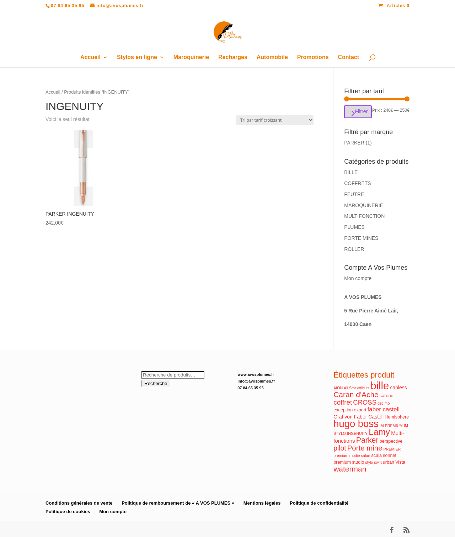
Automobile (272, 57)
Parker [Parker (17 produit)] (367, 440)
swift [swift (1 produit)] (377, 462)
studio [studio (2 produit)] (358, 462)
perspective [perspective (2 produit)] (391, 441)
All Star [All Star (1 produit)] (350, 388)
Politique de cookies (68, 511)
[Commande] (275, 120)
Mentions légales (262, 503)
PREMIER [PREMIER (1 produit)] (392, 449)
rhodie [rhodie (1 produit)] (354, 455)
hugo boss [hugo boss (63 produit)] (356, 423)
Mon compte (357, 278)
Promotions (313, 57)
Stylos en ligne (137, 57)
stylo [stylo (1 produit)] (369, 462)
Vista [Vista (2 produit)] (400, 462)
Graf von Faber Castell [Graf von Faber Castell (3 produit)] (358, 417)
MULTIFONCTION (364, 216)
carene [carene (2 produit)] (387, 395)
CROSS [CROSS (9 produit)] (364, 402)
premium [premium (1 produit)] (340, 455)
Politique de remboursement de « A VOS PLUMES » (178, 503)
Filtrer (361, 111)
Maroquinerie (191, 57)
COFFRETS (357, 183)
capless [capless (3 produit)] (398, 387)
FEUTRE (354, 194)
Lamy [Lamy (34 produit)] (379, 432)
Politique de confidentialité (319, 503)
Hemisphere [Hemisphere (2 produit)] (397, 417)
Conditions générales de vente (79, 503)
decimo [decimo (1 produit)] (384, 403)
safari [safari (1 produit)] (365, 455)
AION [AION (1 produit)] (338, 388)
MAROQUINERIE (363, 205)
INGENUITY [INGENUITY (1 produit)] (357, 433)
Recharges (232, 57)
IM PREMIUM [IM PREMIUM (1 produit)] (391, 425)
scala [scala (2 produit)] (376, 455)
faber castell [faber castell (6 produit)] (384, 409)
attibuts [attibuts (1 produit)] (363, 388)
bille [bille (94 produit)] (379, 385)
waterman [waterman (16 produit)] (349, 469)
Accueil (90, 57)
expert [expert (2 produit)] (360, 409)
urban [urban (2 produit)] (388, 462)
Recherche (155, 383)
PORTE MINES (361, 238)
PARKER (354, 143)
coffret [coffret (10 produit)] (342, 402)
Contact (348, 57)
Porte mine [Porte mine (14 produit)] (364, 448)
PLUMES (354, 227)
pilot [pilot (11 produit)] (339, 448)
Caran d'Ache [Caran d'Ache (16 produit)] (356, 394)
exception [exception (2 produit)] (343, 409)
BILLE (351, 172)
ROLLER (354, 249)
